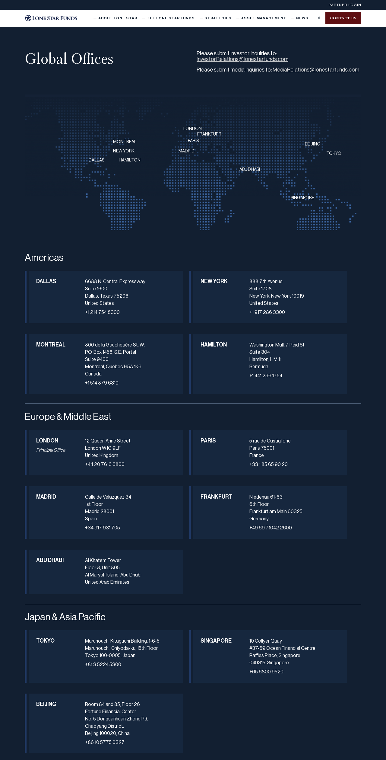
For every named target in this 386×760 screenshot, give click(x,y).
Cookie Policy (266, 752)
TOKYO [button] (45, 614)
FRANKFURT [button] (48, 525)
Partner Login (345, 5)
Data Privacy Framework (304, 752)
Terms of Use (184, 752)
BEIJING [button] (271, 614)
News (302, 18)
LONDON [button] (47, 462)
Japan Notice (213, 752)
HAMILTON (130, 160)
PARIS (193, 141)
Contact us (343, 18)
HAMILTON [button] (48, 366)
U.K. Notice (239, 752)
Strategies (218, 18)
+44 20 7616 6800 (87, 486)
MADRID (187, 151)
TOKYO (333, 154)
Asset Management (263, 18)
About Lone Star (117, 18)
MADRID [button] (271, 462)
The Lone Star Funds (171, 18)
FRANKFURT (209, 134)
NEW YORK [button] (156, 285)
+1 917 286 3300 (198, 312)
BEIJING (312, 144)
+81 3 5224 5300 (86, 652)
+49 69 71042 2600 (89, 556)
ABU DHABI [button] (156, 529)
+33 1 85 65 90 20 (199, 486)
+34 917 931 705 (310, 493)
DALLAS (96, 160)
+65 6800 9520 (197, 652)
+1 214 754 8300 (85, 319)
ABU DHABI (249, 170)
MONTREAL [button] (273, 281)
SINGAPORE (302, 198)
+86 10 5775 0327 (313, 659)
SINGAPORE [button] (161, 614)
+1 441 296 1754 (84, 404)
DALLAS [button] (46, 281)
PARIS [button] (156, 462)
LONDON (192, 129)
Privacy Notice (154, 752)
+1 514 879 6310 (310, 334)
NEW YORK (123, 151)
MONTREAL (125, 142)
